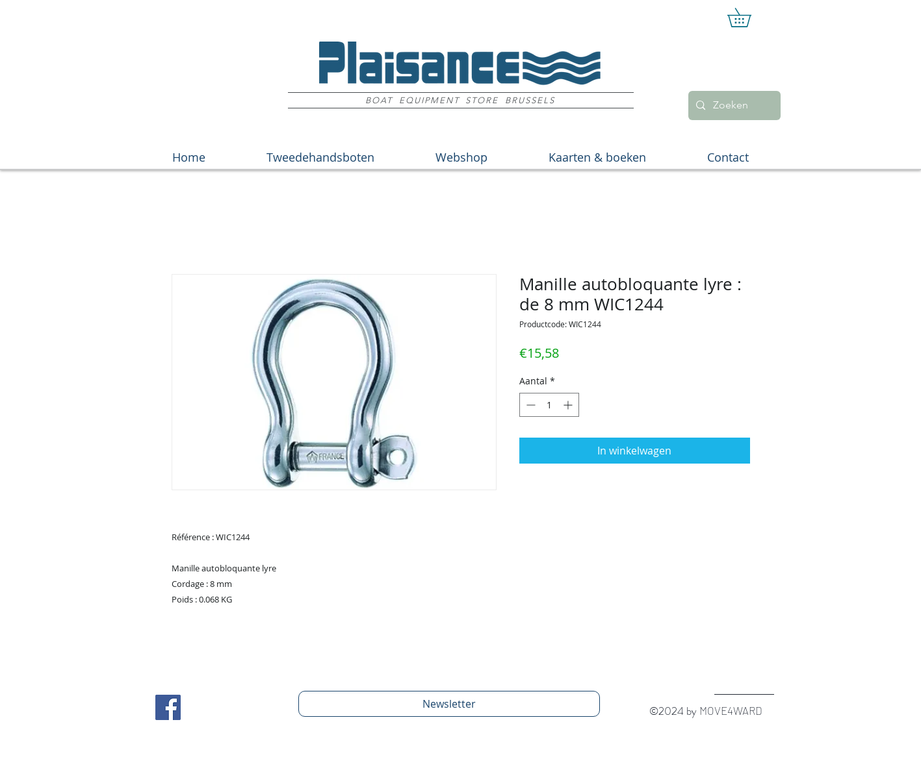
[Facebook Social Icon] (168, 707)
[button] (748, 17)
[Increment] (569, 404)
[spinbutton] (549, 404)
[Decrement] (529, 404)
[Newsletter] (449, 704)
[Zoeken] (733, 105)
